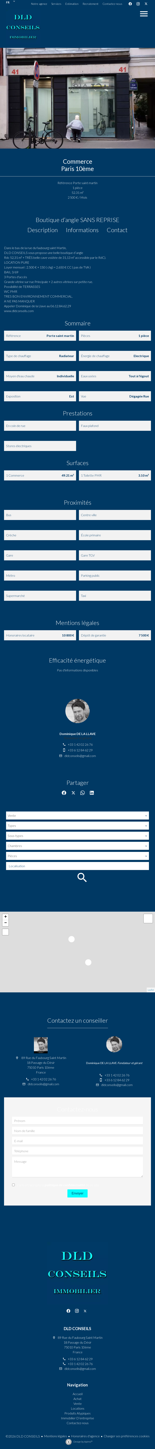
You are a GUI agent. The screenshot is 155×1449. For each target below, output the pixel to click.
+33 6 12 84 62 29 (80, 750)
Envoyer (78, 1193)
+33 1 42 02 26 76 (80, 744)
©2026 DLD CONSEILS (23, 1436)
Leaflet (151, 990)
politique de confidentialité (65, 1185)
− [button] (5, 923)
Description (42, 229)
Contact (117, 229)
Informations (82, 229)
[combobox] (77, 816)
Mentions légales (55, 1436)
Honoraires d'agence (85, 1436)
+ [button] (5, 917)
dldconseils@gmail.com (80, 756)
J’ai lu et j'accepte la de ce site (58, 1185)
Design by (83, 1441)
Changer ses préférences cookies (127, 1436)
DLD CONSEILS (77, 1328)
